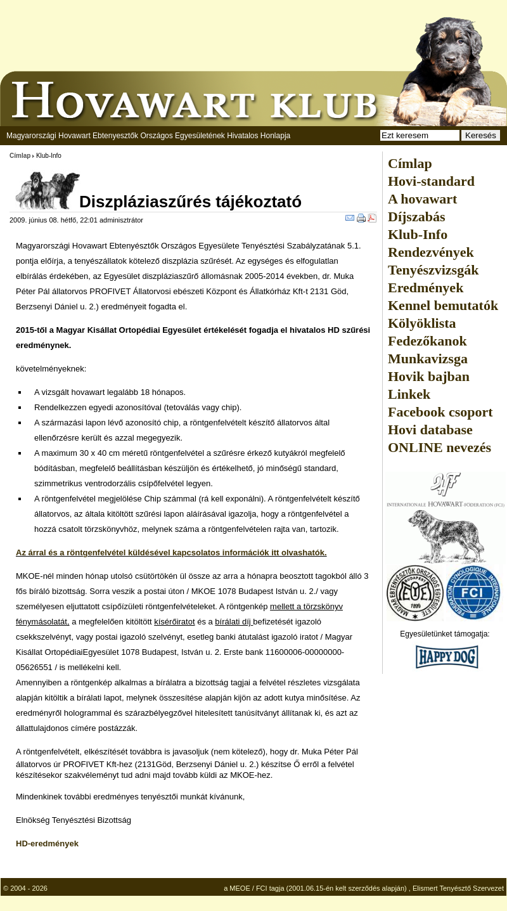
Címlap (20, 155)
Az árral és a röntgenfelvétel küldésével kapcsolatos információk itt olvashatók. (171, 552)
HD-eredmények (47, 843)
